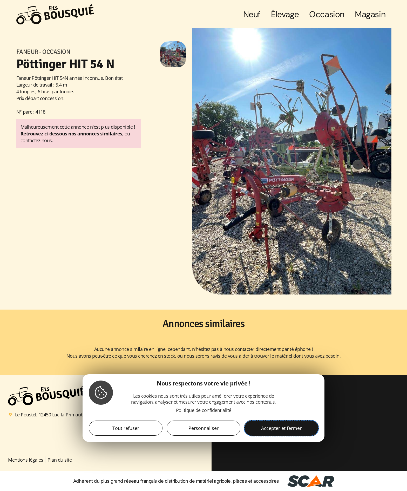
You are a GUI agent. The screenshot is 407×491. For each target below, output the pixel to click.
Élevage (285, 14)
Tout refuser (125, 428)
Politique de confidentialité (203, 410)
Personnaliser (203, 428)
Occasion (326, 14)
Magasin (370, 14)
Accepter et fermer (281, 428)
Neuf (252, 14)
